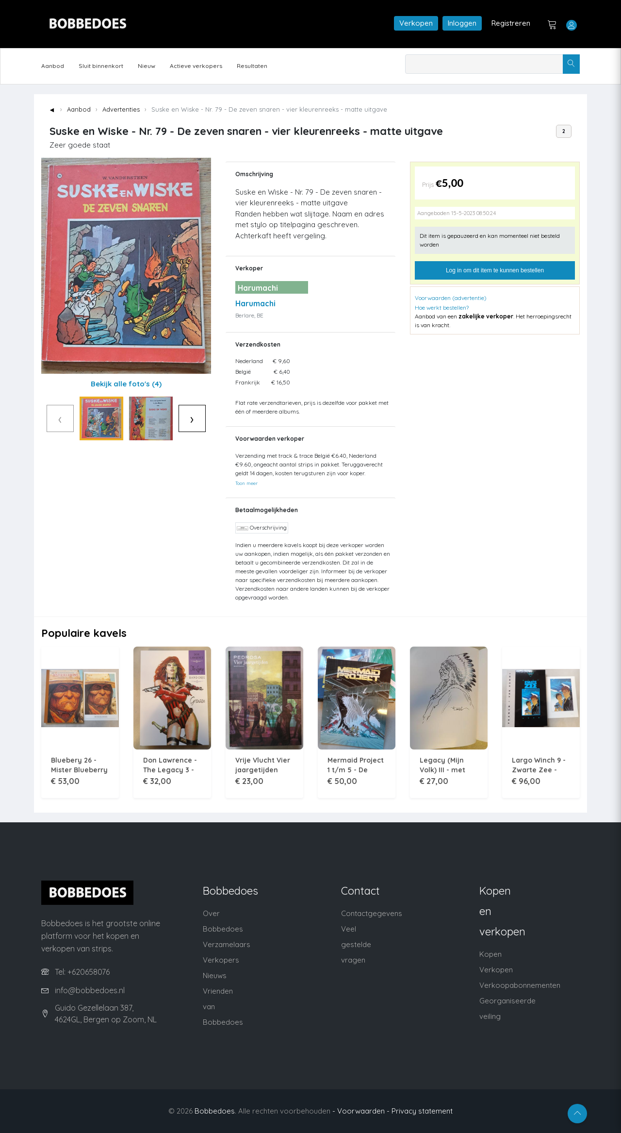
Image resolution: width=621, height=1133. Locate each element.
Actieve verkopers (196, 65)
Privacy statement (422, 1111)
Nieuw (146, 65)
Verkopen (416, 23)
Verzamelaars (226, 944)
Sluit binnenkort (101, 65)
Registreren (510, 23)
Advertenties (121, 109)
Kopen (490, 954)
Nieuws (215, 975)
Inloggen (462, 23)
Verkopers (221, 960)
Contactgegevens (371, 913)
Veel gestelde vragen (356, 944)
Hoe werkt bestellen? (442, 307)
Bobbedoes (215, 1111)
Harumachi (255, 303)
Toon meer (246, 483)
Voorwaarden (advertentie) (451, 297)
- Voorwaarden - (361, 1111)
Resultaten (252, 65)
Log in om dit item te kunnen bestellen (495, 270)
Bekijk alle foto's (126, 383)
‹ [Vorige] (45, 418)
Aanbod (52, 65)
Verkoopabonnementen (519, 985)
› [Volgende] (207, 418)
